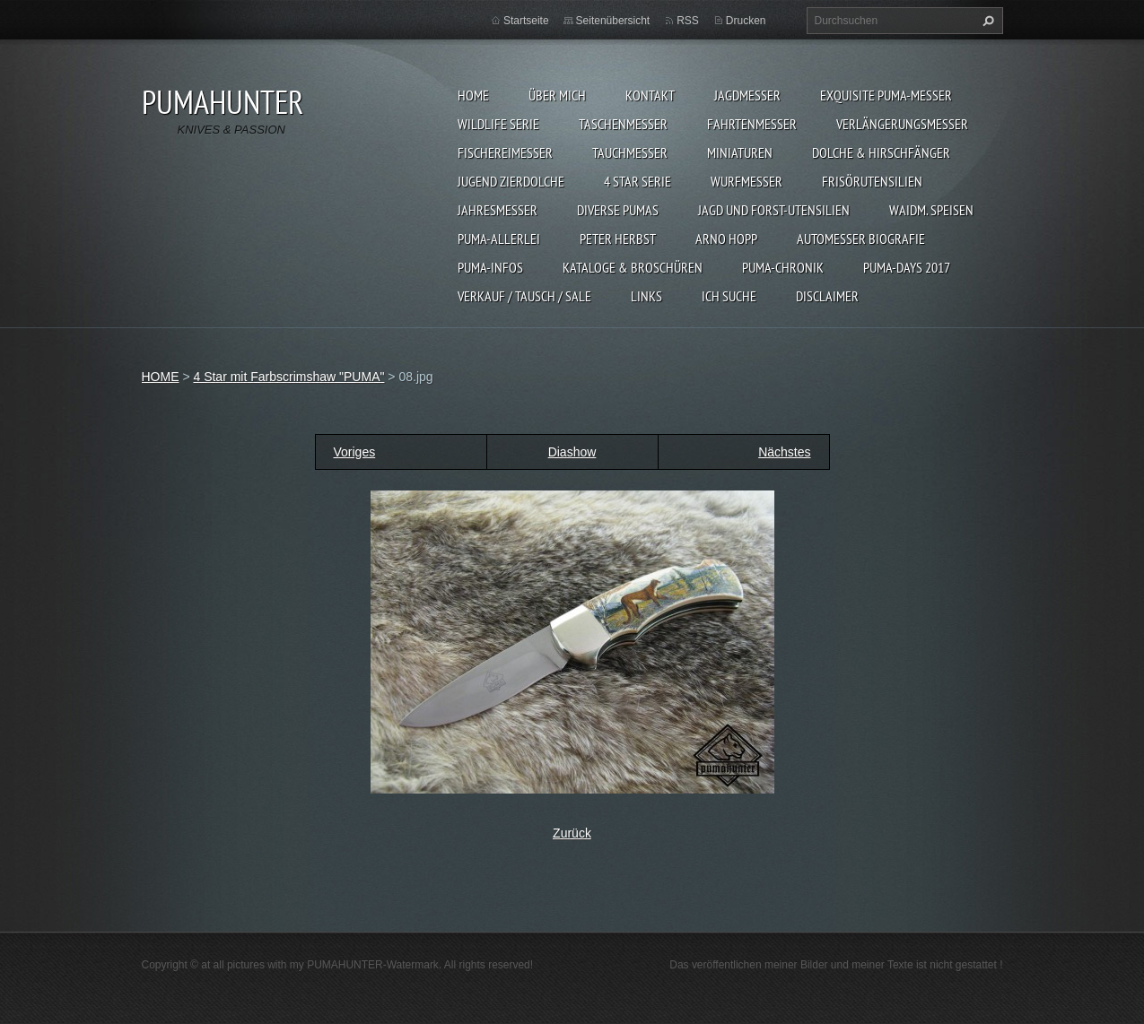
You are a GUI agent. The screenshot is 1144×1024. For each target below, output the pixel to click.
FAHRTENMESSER (752, 124)
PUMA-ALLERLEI (499, 238)
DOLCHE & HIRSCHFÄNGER (881, 152)
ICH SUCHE (729, 296)
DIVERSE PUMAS (618, 210)
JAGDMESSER (747, 95)
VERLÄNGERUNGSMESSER (902, 124)
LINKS (646, 296)
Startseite (526, 20)
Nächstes (784, 452)
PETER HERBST (618, 238)
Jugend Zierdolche (511, 181)
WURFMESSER (746, 181)
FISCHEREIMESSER (505, 152)
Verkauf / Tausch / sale (524, 296)
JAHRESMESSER (497, 210)
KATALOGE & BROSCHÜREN (633, 267)
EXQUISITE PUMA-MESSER (886, 95)
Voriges (355, 452)
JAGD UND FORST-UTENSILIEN (774, 210)
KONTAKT (650, 95)
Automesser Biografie (861, 238)
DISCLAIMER (827, 296)
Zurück (572, 833)
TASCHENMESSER (623, 124)
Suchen (986, 20)
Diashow (572, 452)
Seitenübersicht (613, 20)
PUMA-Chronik (783, 267)
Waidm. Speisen (931, 210)
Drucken (746, 20)
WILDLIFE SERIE (498, 124)
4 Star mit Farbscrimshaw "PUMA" (288, 376)
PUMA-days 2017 (906, 267)
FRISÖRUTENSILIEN (872, 181)
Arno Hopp (726, 238)
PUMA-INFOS (490, 267)
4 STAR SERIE (637, 181)
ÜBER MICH (557, 95)
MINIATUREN (740, 152)
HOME (473, 95)
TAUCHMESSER (630, 152)
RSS (688, 20)
